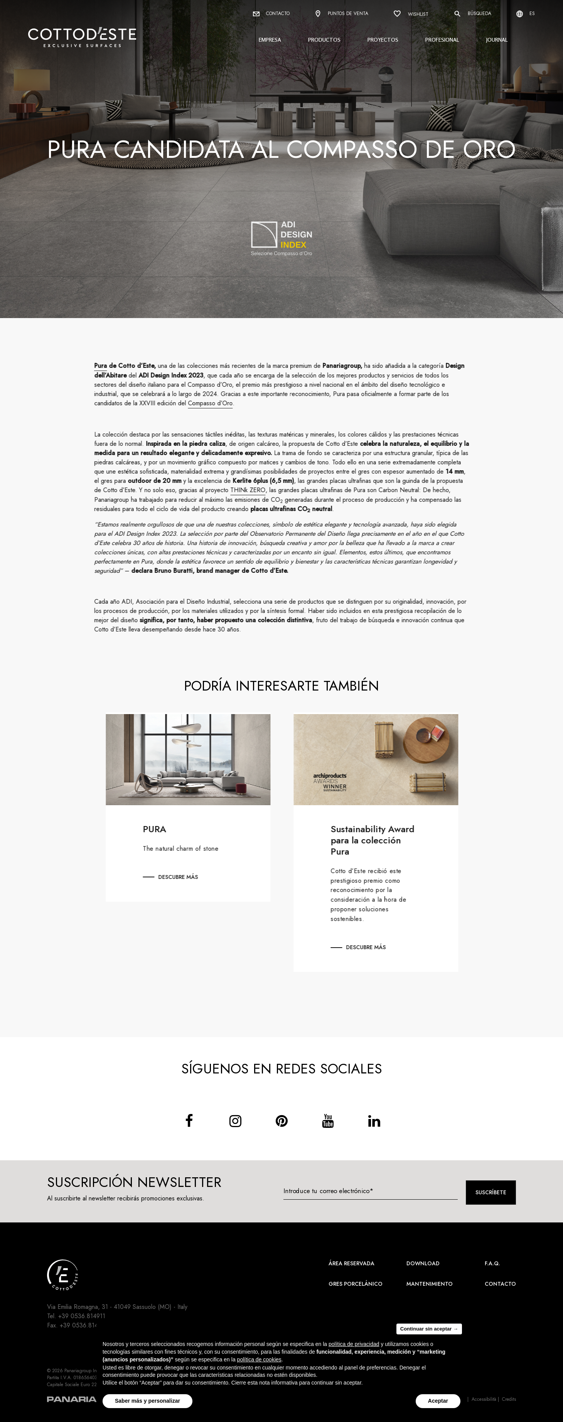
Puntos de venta (341, 14)
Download (423, 1263)
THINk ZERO (254, 490)
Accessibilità (484, 1399)
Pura (107, 365)
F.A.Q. (492, 1263)
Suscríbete (490, 1192)
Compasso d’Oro (217, 403)
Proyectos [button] (382, 39)
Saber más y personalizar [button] (147, 1401)
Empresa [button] (270, 39)
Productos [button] (324, 39)
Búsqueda (472, 14)
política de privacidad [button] (354, 1344)
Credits (509, 1399)
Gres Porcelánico (356, 1284)
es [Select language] (525, 13)
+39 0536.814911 (81, 1316)
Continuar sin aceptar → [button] (429, 1329)
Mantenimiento (429, 1284)
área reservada (351, 1263)
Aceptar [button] (438, 1401)
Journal (497, 39)
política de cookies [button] (259, 1359)
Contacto (271, 13)
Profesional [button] (442, 39)
